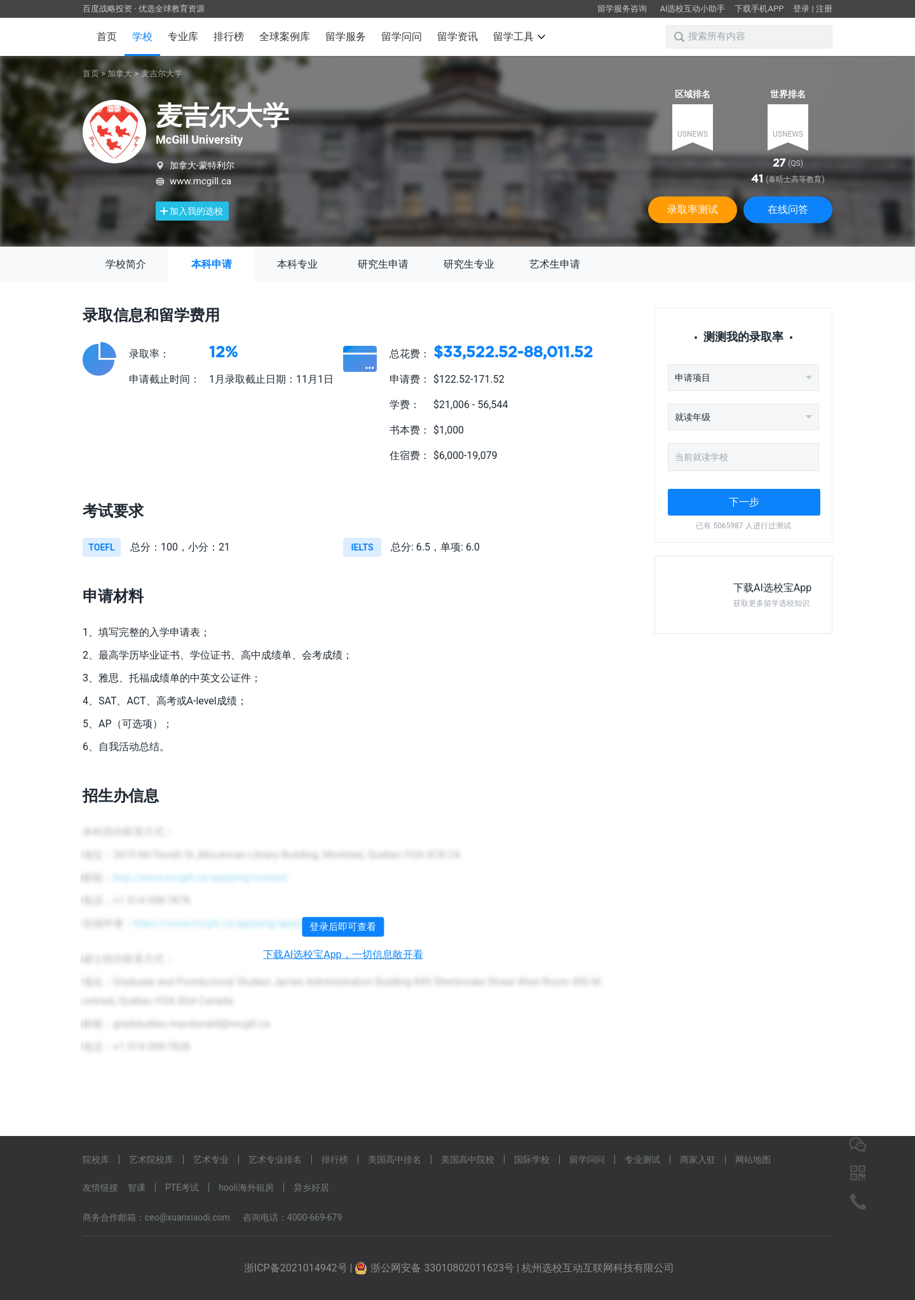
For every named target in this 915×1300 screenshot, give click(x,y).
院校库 (96, 1159)
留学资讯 (457, 37)
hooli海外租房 (246, 1187)
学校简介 (125, 264)
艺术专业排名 (275, 1159)
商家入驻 (697, 1159)
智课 (137, 1187)
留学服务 (345, 37)
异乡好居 (311, 1187)
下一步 (744, 502)
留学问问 (401, 37)
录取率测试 (692, 209)
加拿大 (119, 73)
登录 (801, 8)
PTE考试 (182, 1187)
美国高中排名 (394, 1159)
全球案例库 (284, 37)
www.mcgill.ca (200, 181)
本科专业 (297, 264)
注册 (824, 8)
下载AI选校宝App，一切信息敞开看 (343, 955)
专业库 (183, 37)
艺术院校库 (151, 1159)
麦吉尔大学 (161, 73)
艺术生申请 (554, 264)
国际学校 (532, 1159)
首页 (107, 37)
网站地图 (753, 1159)
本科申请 (211, 264)
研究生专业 (469, 264)
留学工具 (519, 37)
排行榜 (229, 37)
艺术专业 (211, 1159)
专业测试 (642, 1159)
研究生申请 (383, 264)
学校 (142, 37)
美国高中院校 (467, 1159)
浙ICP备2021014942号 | (299, 1268)
